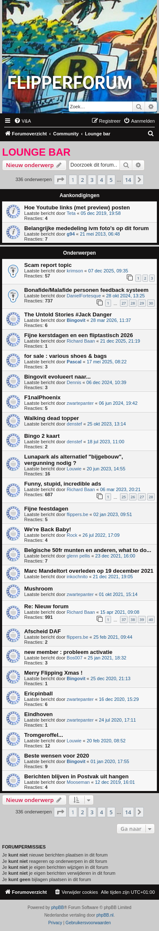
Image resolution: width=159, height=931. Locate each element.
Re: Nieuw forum (46, 606)
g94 (71, 233)
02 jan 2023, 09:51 (112, 514)
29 (141, 303)
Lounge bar (36, 152)
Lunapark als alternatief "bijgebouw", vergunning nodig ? (73, 459)
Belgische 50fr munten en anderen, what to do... (87, 550)
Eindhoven (38, 714)
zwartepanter (80, 403)
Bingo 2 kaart (42, 436)
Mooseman (78, 782)
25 (124, 497)
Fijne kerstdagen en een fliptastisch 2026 (78, 335)
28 (133, 303)
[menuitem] (22, 121)
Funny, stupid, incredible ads (62, 484)
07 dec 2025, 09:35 (108, 270)
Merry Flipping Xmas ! (53, 673)
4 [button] (101, 180)
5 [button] (110, 180)
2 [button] (82, 180)
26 (133, 497)
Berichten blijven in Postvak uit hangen (76, 776)
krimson (75, 270)
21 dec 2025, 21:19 (120, 340)
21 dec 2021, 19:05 (113, 576)
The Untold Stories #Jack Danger (68, 314)
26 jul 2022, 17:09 (101, 535)
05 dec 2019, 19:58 (100, 213)
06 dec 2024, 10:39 (106, 382)
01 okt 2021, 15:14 (118, 594)
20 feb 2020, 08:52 (106, 740)
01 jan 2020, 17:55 (110, 761)
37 (124, 619)
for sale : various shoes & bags (65, 356)
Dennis (74, 382)
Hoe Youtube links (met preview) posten (77, 207)
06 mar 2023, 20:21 (120, 489)
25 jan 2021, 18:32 (107, 657)
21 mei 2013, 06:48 (100, 233)
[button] (60, 180)
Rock (72, 535)
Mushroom (38, 588)
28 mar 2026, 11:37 (111, 320)
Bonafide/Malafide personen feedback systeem (86, 290)
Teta (71, 213)
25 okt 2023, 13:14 (106, 423)
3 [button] (91, 180)
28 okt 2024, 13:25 (125, 295)
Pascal (74, 361)
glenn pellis (78, 555)
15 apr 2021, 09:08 (119, 612)
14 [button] (128, 180)
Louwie (74, 468)
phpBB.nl (105, 915)
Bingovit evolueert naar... (57, 376)
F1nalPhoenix (42, 397)
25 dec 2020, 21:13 (111, 678)
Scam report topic (48, 265)
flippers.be (77, 514)
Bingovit (76, 320)
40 (151, 619)
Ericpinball (38, 693)
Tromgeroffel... (43, 735)
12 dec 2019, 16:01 (115, 782)
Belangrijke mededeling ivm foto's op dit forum (86, 228)
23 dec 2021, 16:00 (115, 555)
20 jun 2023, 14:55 (105, 468)
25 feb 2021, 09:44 (112, 637)
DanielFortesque (84, 295)
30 (151, 303)
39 (141, 619)
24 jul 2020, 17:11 (117, 719)
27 (124, 303)
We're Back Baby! (47, 529)
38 (133, 619)
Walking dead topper (51, 418)
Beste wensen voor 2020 (56, 755)
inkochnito (77, 576)
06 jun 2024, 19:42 (118, 403)
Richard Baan (81, 340)
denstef (74, 423)
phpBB (57, 907)
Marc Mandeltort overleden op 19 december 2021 (88, 571)
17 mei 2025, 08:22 (106, 361)
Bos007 (74, 657)
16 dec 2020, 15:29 (119, 699)
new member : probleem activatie (68, 652)
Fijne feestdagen (46, 508)
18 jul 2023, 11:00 (105, 441)
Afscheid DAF (42, 631)
